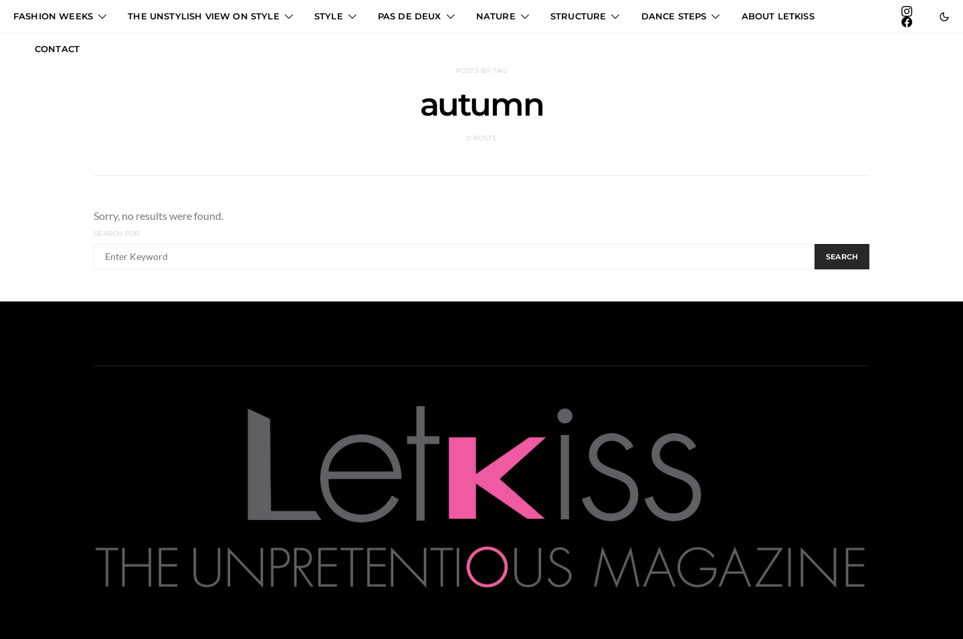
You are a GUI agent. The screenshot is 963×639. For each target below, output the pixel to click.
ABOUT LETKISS (778, 16)
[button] (944, 16)
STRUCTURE (578, 16)
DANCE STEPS (674, 16)
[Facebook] (906, 22)
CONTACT (57, 48)
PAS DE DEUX (409, 16)
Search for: (117, 233)
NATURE (496, 16)
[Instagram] (906, 11)
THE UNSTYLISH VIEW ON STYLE (203, 16)
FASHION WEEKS (53, 16)
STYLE (328, 16)
